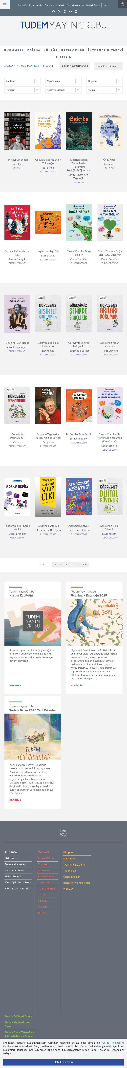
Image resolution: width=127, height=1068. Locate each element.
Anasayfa (22, 5)
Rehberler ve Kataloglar (76, 882)
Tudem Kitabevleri (15, 864)
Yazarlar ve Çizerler (74, 864)
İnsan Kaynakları (14, 870)
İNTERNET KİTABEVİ (106, 50)
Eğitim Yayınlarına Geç (75, 65)
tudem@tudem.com (63, 1006)
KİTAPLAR (48, 66)
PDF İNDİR (15, 685)
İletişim (106, 5)
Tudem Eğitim (46, 858)
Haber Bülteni (13, 876)
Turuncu (42, 912)
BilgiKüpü (43, 870)
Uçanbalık (43, 882)
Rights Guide (35, 5)
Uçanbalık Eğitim (47, 888)
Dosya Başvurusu (75, 5)
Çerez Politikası (111, 1042)
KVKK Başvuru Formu (17, 888)
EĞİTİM (33, 50)
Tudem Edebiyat (47, 876)
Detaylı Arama (93, 5)
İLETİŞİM (64, 57)
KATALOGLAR (73, 50)
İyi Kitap (42, 906)
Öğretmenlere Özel (54, 5)
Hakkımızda (12, 858)
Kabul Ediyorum (63, 1062)
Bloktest (42, 864)
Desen (41, 894)
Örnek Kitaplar (71, 877)
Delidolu (42, 900)
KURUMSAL (14, 50)
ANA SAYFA (9, 66)
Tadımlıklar (69, 870)
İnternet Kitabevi (14, 949)
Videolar (68, 889)
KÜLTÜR (50, 50)
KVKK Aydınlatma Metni (18, 882)
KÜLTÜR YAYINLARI (29, 66)
